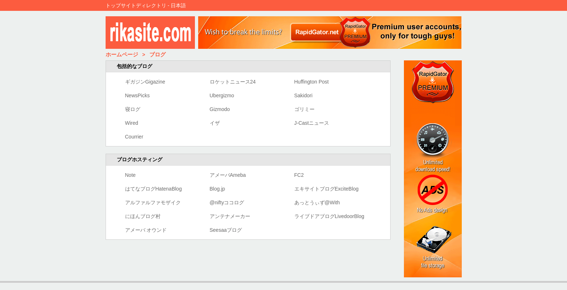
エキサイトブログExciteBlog (326, 189)
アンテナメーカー (230, 216)
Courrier (134, 137)
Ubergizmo (222, 95)
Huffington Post (311, 82)
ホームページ (122, 54)
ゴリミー (304, 109)
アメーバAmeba (228, 175)
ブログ (157, 54)
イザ (215, 123)
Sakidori (303, 95)
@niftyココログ (227, 202)
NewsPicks (137, 95)
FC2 (299, 175)
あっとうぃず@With (317, 202)
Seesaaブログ (226, 230)
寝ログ (132, 109)
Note (130, 175)
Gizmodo (220, 109)
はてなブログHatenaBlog (153, 189)
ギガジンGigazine (145, 82)
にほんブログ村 (143, 216)
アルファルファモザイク (153, 202)
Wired (131, 123)
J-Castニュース (311, 123)
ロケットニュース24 (233, 82)
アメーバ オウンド (146, 230)
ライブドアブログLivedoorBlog (329, 216)
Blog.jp (217, 189)
